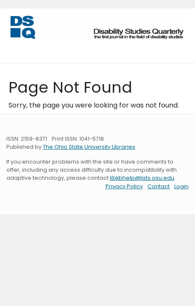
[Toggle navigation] (18, 48)
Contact (159, 186)
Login (181, 186)
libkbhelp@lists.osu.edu (142, 177)
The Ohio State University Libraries (89, 146)
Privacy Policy (124, 186)
